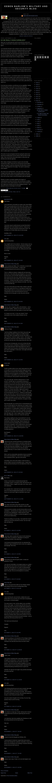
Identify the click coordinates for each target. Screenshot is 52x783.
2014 (37, 92)
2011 (37, 98)
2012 (37, 96)
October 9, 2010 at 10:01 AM (12, 588)
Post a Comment (4, 770)
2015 (37, 90)
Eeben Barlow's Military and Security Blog (26, 7)
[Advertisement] (42, 69)
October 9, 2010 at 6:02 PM (12, 632)
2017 (37, 86)
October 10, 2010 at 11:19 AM (13, 679)
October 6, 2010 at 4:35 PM (12, 554)
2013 (37, 94)
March (38, 127)
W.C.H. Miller (7, 475)
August (39, 117)
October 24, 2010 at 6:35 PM (12, 706)
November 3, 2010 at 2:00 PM (12, 767)
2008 (37, 136)
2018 (37, 84)
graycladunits (7, 199)
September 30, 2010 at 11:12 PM (13, 498)
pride (14, 191)
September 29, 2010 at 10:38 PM (13, 436)
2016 (37, 88)
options (10, 191)
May (38, 123)
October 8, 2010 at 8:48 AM (12, 579)
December (39, 102)
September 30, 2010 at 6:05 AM (13, 472)
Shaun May (6, 582)
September (39, 108)
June (38, 121)
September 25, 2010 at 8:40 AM (13, 301)
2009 (37, 134)
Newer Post (3, 772)
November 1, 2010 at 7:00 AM (12, 731)
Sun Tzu (18, 191)
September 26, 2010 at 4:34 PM (13, 359)
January (39, 131)
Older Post (29, 772)
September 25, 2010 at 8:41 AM (13, 323)
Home (16, 772)
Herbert (5, 363)
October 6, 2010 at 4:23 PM (12, 530)
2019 (37, 82)
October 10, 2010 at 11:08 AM (13, 649)
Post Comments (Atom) (12, 775)
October (39, 106)
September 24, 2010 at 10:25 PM (13, 235)
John (5, 238)
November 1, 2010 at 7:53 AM (12, 753)
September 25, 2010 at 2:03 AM (13, 260)
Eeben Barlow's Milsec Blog (30, 15)
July (38, 119)
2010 (37, 100)
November (39, 104)
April (38, 125)
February (39, 129)
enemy (6, 191)
